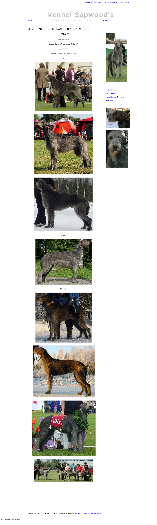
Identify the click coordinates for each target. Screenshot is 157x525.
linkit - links (109, 100)
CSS (85, 514)
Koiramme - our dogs (93, 2)
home (30, 20)
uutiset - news (123, 2)
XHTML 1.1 (79, 514)
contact (104, 20)
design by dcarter (95, 514)
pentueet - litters (111, 90)
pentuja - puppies (109, 2)
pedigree (63, 49)
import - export (111, 93)
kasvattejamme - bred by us (115, 97)
